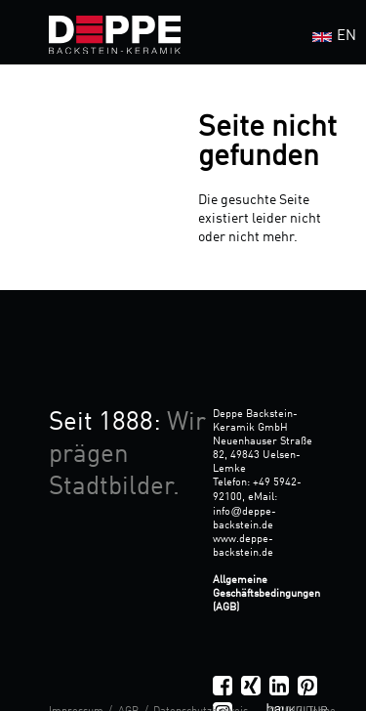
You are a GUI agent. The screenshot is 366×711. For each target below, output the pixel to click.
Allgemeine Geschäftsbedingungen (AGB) (266, 593)
